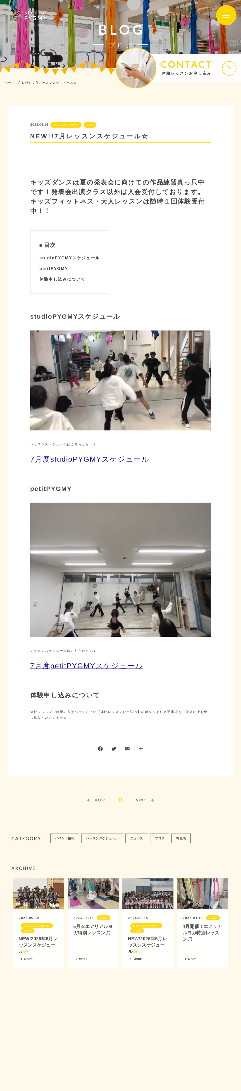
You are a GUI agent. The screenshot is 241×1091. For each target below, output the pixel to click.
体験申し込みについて (63, 279)
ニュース (136, 840)
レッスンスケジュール (65, 125)
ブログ (90, 125)
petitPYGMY (54, 269)
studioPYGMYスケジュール (70, 258)
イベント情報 (65, 840)
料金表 (181, 840)
